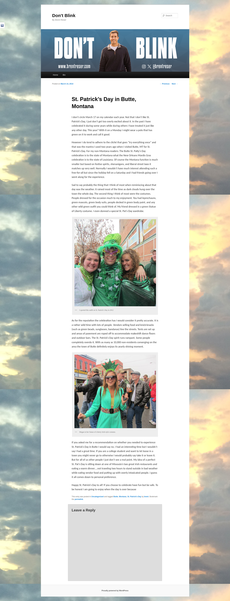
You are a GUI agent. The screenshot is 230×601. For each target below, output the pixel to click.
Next (175, 84)
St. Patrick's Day (134, 497)
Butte (116, 497)
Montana (122, 497)
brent (146, 497)
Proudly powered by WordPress (115, 591)
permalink (79, 499)
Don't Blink (63, 15)
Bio (64, 75)
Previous (164, 84)
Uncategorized (97, 497)
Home (55, 75)
